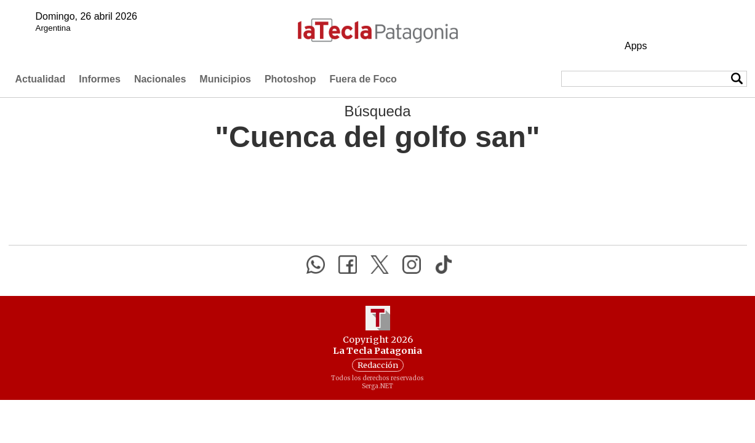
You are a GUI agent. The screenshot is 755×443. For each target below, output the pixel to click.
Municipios (225, 79)
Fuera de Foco (362, 79)
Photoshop (290, 79)
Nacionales (160, 79)
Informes (100, 79)
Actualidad (40, 79)
